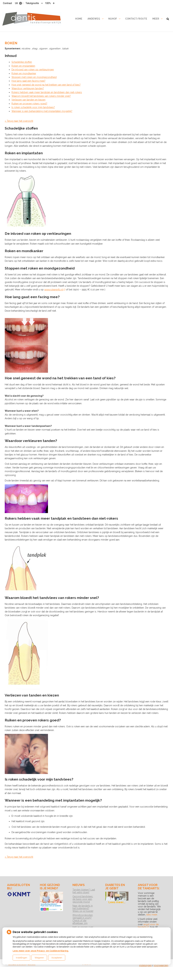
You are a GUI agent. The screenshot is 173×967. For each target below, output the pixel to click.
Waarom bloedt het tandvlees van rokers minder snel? (41, 96)
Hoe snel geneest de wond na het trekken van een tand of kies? (46, 84)
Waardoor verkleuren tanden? (27, 88)
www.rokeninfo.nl (54, 289)
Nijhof (112, 18)
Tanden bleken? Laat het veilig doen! (83, 891)
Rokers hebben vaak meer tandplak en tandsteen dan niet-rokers (46, 92)
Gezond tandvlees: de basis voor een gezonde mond (82, 899)
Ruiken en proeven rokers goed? (29, 103)
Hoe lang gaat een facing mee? (28, 81)
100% (48, 3)
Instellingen (21, 957)
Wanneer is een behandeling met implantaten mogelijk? (41, 111)
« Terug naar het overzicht (19, 121)
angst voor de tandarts (148, 925)
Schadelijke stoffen (21, 62)
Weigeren (39, 957)
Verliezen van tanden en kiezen (28, 99)
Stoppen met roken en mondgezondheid (34, 77)
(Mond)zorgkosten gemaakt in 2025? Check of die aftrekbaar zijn (82, 919)
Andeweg (94, 18)
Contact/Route (136, 18)
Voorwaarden (161, 965)
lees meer (151, 914)
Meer (155, 18)
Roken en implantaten (23, 66)
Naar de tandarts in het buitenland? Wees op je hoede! (82, 908)
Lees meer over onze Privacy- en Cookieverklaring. (41, 950)
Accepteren (56, 957)
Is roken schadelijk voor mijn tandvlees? (33, 107)
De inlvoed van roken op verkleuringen (32, 69)
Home (78, 18)
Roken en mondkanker (23, 73)
